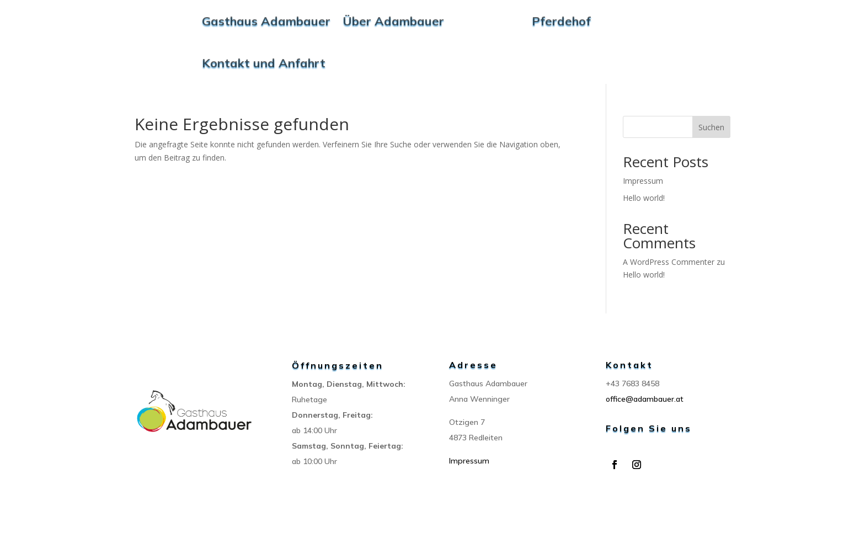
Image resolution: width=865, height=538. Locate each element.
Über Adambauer (393, 21)
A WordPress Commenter (668, 262)
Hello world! (644, 198)
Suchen (711, 127)
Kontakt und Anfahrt (263, 63)
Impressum (643, 180)
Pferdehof (561, 21)
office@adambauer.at (645, 399)
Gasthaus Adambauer (266, 21)
